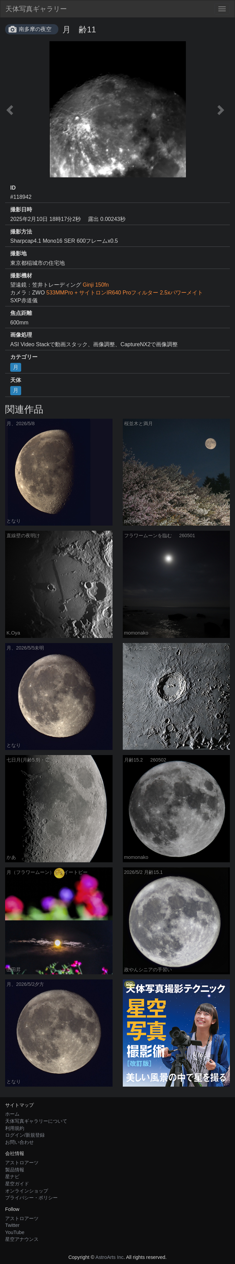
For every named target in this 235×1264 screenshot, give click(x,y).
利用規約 (14, 1128)
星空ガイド (17, 1183)
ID (13, 188)
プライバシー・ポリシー (31, 1197)
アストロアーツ (22, 1162)
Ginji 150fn (96, 285)
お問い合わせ (19, 1142)
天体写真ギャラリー (36, 9)
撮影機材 (21, 275)
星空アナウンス (22, 1239)
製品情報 (14, 1169)
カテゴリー (24, 357)
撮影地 (18, 253)
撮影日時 (21, 209)
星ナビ (12, 1176)
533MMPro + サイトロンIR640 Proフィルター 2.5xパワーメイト (124, 292)
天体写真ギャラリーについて (36, 1121)
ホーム (12, 1114)
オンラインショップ (26, 1191)
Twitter (12, 1225)
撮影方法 (21, 232)
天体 (15, 380)
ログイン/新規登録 (25, 1135)
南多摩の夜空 (35, 29)
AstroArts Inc (109, 1257)
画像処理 (21, 335)
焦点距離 (21, 313)
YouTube (15, 1232)
